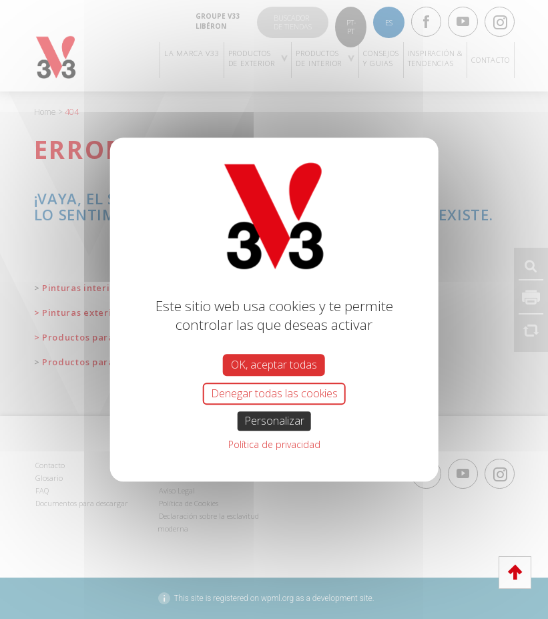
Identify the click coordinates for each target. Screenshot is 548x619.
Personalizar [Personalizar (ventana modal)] (274, 420)
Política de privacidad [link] (274, 444)
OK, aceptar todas (274, 364)
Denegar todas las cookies (274, 393)
